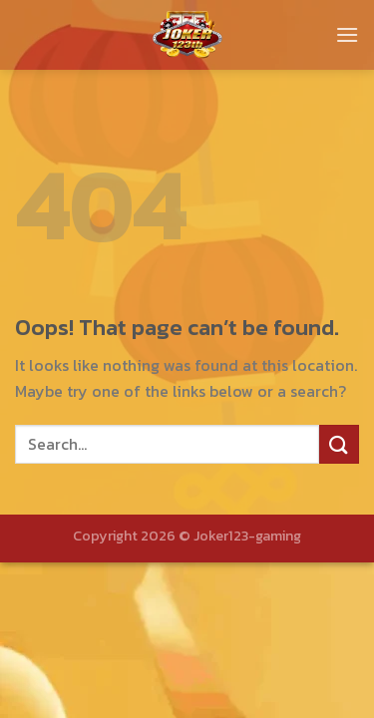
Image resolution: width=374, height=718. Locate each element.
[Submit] (339, 444)
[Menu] (347, 34)
